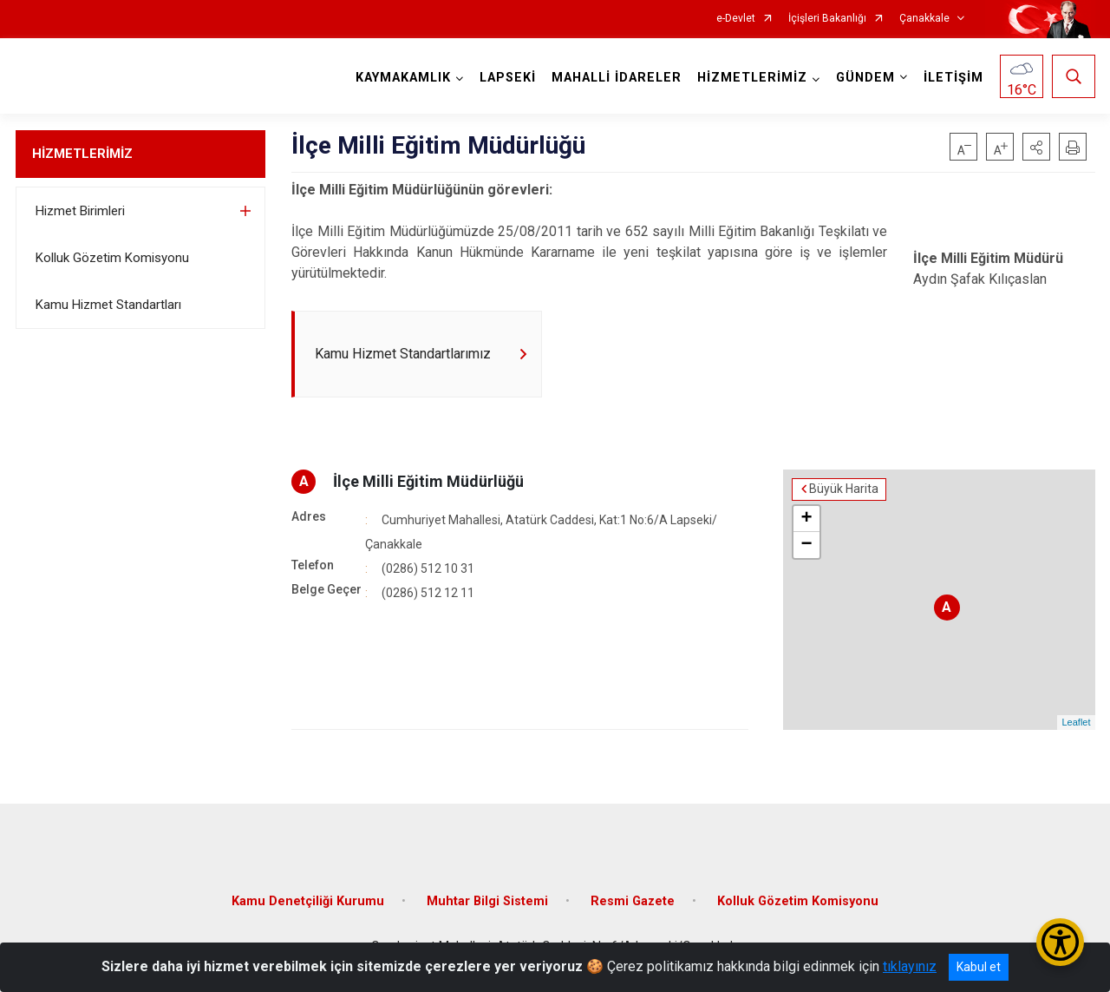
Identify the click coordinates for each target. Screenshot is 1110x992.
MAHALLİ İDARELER (617, 77)
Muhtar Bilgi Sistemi (487, 901)
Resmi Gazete (633, 901)
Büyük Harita (843, 489)
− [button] (806, 545)
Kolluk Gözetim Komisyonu (112, 258)
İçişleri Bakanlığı (827, 18)
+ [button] (806, 519)
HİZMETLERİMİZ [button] (752, 77)
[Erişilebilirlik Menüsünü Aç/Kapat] (1060, 942)
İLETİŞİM (953, 77)
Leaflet (1075, 723)
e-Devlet (735, 18)
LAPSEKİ (508, 77)
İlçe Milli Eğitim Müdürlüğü (428, 481)
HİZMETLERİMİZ (82, 153)
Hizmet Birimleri (80, 211)
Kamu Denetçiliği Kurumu (308, 901)
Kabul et (979, 967)
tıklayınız (910, 966)
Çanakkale (924, 18)
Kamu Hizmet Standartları (108, 304)
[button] (1036, 147)
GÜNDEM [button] (865, 77)
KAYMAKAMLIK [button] (403, 77)
